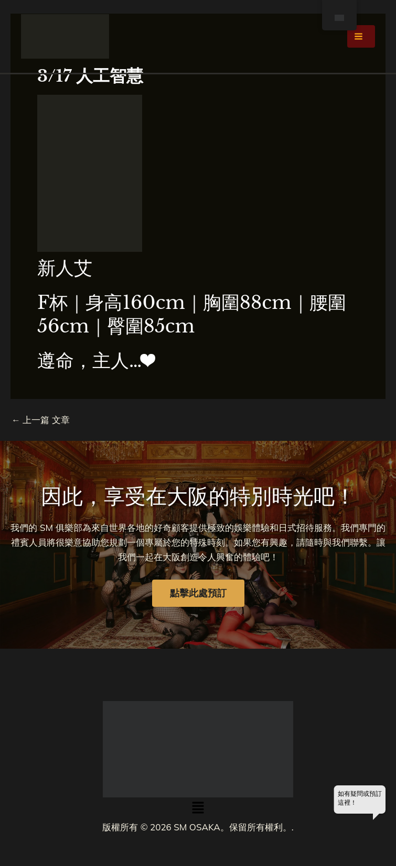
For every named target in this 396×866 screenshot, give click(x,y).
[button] (197, 808)
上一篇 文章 (41, 419)
